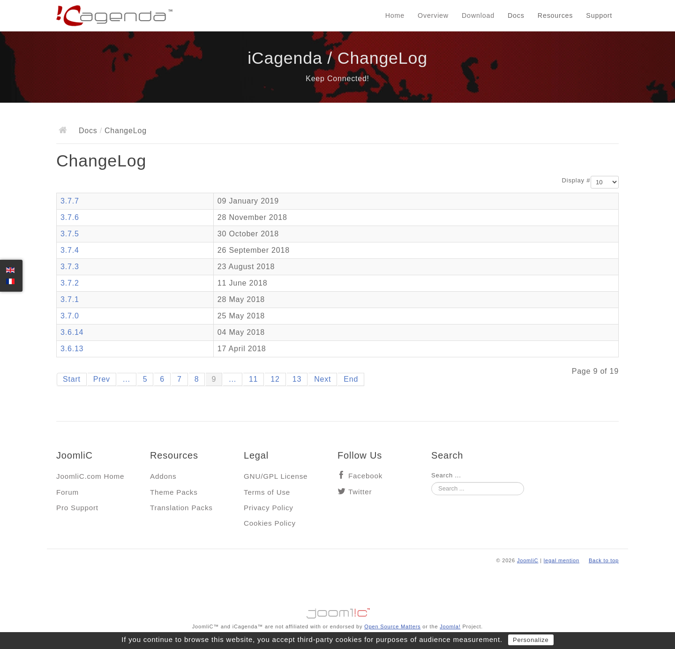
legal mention (561, 560)
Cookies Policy (270, 523)
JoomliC (528, 560)
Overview (433, 15)
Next (322, 379)
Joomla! (450, 626)
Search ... (446, 475)
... (126, 379)
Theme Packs (174, 492)
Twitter (360, 491)
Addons (163, 476)
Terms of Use (267, 492)
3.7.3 (69, 267)
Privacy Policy (268, 508)
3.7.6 (69, 217)
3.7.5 (69, 234)
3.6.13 (71, 349)
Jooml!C (337, 611)
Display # (576, 180)
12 (274, 379)
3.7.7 (69, 201)
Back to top (604, 560)
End (351, 379)
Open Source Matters (392, 626)
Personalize (531, 639)
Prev (101, 379)
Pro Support (77, 508)
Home (395, 15)
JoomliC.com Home (90, 476)
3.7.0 (69, 316)
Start (72, 379)
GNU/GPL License (276, 476)
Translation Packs (181, 508)
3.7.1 (69, 299)
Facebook (365, 475)
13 (296, 379)
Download (478, 15)
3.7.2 (69, 283)
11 (253, 379)
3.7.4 (69, 250)
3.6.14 (71, 332)
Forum (67, 492)
